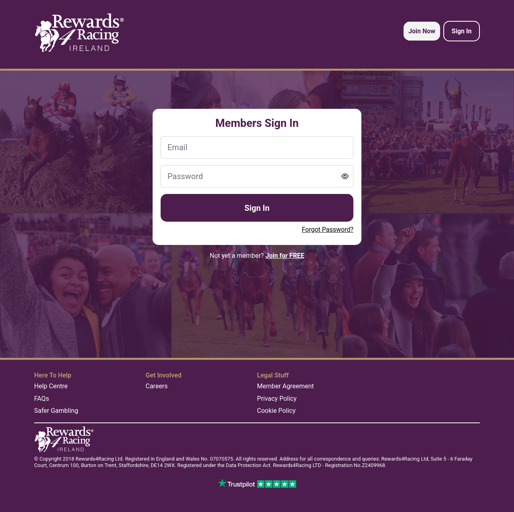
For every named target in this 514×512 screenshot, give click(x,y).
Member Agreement (285, 386)
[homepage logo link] (79, 33)
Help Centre (50, 386)
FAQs (41, 398)
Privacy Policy (277, 398)
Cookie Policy (276, 410)
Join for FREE (284, 255)
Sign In (257, 208)
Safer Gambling (56, 410)
